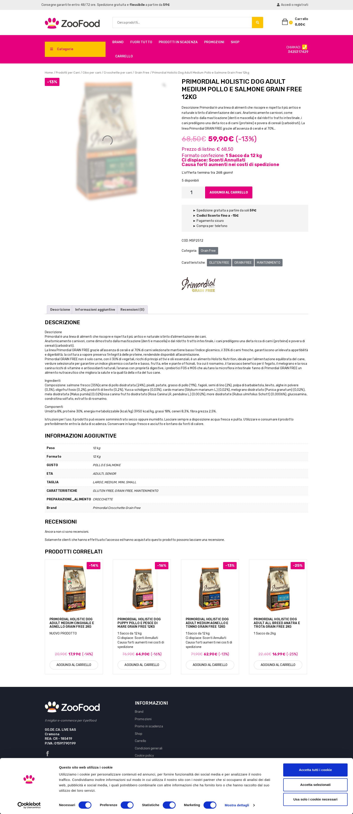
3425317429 (298, 52)
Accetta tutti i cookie (315, 770)
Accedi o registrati (292, 5)
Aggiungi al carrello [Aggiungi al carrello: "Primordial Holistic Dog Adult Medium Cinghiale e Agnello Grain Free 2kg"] (74, 665)
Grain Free (142, 72)
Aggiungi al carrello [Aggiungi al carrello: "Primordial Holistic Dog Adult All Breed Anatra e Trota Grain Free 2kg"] (278, 665)
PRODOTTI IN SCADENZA (178, 42)
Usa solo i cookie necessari (315, 799)
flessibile (137, 5)
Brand (118, 42)
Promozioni (214, 42)
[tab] (60, 309)
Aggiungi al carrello (229, 192)
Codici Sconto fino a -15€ (218, 216)
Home (49, 72)
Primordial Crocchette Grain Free (116, 508)
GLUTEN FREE (219, 263)
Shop (235, 42)
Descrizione (60, 310)
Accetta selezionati (315, 785)
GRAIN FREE (243, 263)
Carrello (124, 56)
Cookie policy (144, 756)
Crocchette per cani (118, 72)
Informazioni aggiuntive (95, 310)
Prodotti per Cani (68, 72)
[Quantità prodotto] (193, 192)
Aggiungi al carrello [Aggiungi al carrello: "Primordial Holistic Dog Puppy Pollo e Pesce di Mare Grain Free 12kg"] (141, 665)
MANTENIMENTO (268, 263)
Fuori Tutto (141, 42)
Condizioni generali (148, 748)
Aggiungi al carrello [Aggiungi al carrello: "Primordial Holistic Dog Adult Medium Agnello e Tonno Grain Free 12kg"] (210, 665)
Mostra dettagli (237, 805)
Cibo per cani (92, 72)
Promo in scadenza (149, 726)
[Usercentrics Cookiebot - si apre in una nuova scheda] (29, 805)
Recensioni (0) (132, 310)
